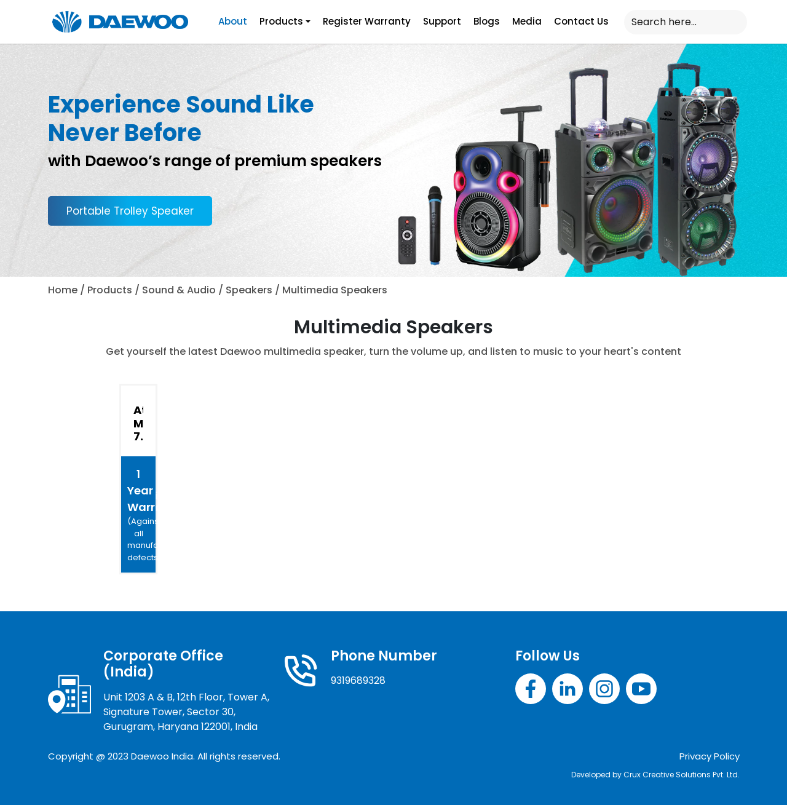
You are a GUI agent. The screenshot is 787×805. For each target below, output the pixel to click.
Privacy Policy (709, 756)
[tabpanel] (394, 445)
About (232, 21)
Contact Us (581, 21)
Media (527, 21)
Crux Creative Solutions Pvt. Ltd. (681, 774)
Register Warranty (367, 21)
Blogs (486, 21)
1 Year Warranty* (141, 514)
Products (281, 21)
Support (442, 21)
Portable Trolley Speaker (130, 211)
